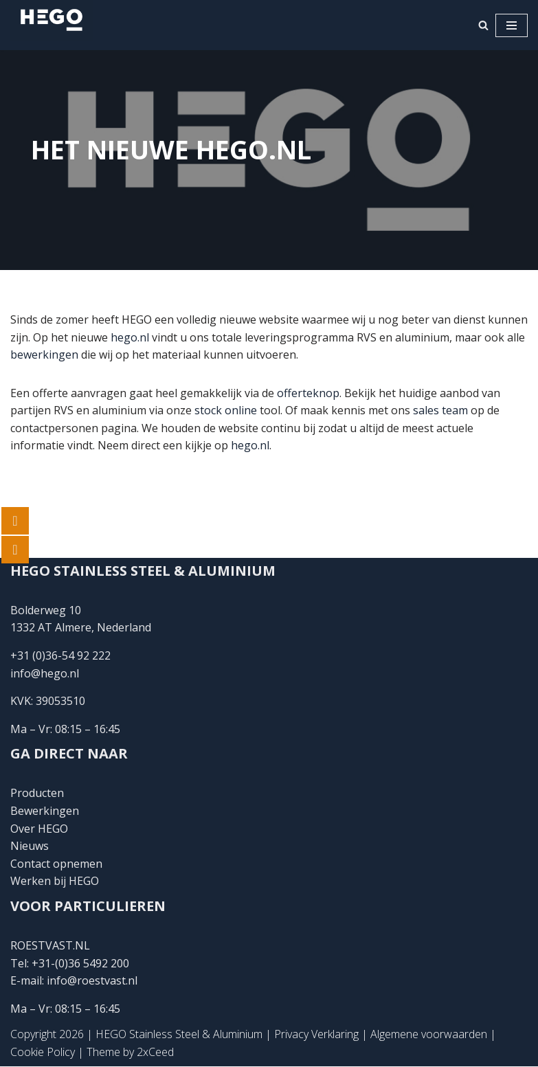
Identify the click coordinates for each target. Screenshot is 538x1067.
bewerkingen (44, 354)
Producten (37, 793)
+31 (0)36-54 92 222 (60, 656)
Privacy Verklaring (316, 1034)
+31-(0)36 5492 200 (80, 963)
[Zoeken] (483, 25)
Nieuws (29, 846)
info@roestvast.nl (92, 981)
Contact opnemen (57, 863)
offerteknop (308, 393)
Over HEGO (39, 828)
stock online (225, 410)
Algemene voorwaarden (428, 1034)
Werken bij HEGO (54, 881)
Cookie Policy (42, 1051)
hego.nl (130, 337)
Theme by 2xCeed (130, 1051)
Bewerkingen (44, 810)
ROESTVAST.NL (50, 945)
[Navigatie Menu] (511, 25)
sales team (440, 410)
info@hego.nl (44, 673)
